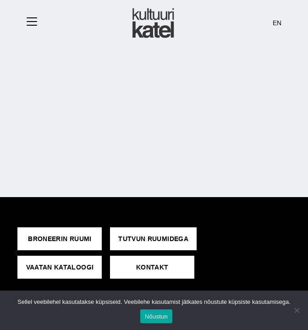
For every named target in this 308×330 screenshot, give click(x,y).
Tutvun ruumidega (153, 238)
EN (277, 23)
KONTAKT (152, 267)
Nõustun (156, 316)
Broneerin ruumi (59, 238)
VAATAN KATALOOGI (60, 267)
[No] (296, 310)
